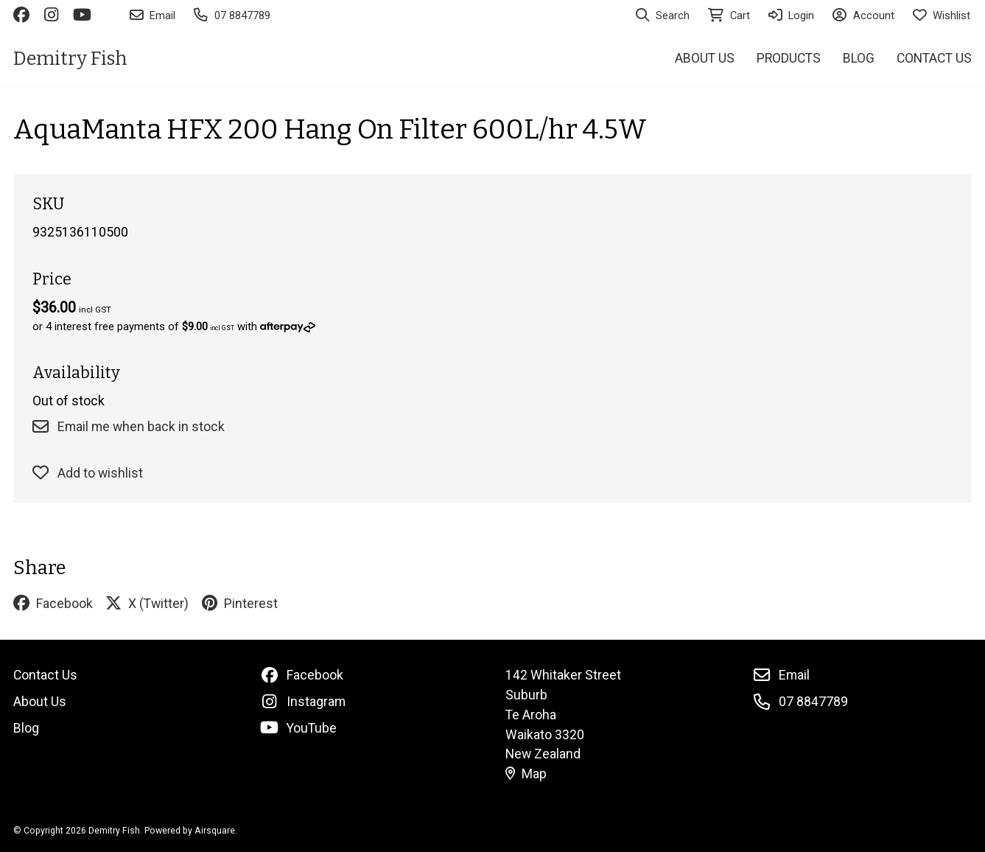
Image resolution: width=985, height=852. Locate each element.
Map (526, 774)
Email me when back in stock (128, 426)
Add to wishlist (87, 473)
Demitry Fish (70, 58)
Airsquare (214, 830)
